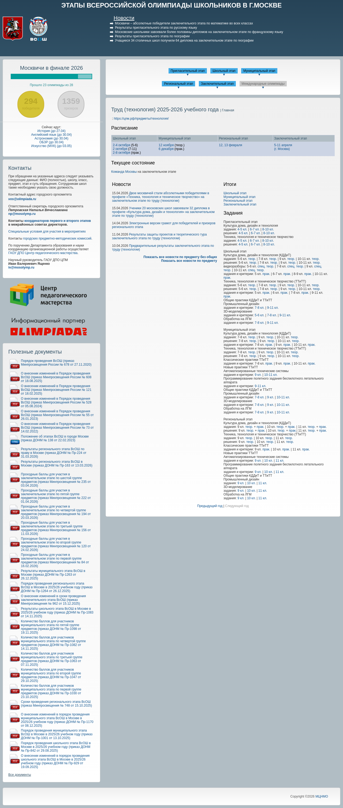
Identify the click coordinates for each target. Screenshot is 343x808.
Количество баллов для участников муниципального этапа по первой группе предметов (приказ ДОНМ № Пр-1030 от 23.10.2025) (51, 691)
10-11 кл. (271, 375)
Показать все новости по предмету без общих (180, 257)
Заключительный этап (217, 84)
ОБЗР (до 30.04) (51, 142)
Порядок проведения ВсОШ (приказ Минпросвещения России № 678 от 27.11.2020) (56, 362)
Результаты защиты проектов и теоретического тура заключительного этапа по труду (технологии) (159, 236)
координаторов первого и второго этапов (57, 221)
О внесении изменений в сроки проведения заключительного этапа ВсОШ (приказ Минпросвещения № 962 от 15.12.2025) (53, 599)
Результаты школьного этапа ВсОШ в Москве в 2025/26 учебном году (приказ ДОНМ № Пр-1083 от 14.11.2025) (57, 612)
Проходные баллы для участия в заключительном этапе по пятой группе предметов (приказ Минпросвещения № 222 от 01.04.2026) (56, 496)
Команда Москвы (124, 172)
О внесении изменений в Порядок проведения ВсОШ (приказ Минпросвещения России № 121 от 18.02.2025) (56, 389)
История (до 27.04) (52, 131)
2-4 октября (121, 145)
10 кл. (268, 460)
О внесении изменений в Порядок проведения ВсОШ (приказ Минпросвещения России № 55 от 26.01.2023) (57, 415)
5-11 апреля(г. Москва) (283, 147)
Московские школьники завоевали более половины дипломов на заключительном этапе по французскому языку (199, 32)
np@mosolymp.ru (22, 214)
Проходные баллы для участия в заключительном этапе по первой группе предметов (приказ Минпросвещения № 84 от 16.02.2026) (55, 560)
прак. (266, 274)
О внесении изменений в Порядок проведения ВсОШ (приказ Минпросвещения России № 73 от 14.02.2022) (57, 427)
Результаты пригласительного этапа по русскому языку (156, 28)
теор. (252, 259)
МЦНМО (321, 796)
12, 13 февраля (230, 145)
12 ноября (166, 145)
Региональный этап (178, 84)
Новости (124, 18)
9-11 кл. (273, 308)
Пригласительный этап (188, 71)
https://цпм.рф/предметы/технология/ (141, 118)
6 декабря (166, 149)
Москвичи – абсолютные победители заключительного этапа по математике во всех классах (184, 23)
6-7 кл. (255, 229)
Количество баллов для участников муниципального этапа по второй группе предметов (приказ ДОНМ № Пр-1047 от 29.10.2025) (51, 675)
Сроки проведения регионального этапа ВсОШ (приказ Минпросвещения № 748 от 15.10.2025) (56, 703)
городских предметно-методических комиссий (57, 238)
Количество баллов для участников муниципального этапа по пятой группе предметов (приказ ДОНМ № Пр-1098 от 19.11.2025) (51, 626)
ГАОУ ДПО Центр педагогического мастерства (42, 253)
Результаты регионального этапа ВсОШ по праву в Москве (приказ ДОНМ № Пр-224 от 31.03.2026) (53, 452)
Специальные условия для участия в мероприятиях (47, 231)
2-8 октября (121, 153)
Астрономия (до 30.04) (51, 138)
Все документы (19, 775)
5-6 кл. (259, 315)
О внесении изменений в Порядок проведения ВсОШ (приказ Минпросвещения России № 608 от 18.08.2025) (56, 377)
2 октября (120, 149)
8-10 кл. (268, 229)
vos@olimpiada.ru (22, 199)
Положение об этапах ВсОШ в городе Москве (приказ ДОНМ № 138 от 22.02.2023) (55, 438)
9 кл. (258, 375)
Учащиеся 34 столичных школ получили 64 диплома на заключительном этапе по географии (184, 40)
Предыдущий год (209, 506)
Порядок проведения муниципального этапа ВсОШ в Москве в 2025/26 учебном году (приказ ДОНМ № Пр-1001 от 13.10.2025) (56, 734)
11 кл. (279, 460)
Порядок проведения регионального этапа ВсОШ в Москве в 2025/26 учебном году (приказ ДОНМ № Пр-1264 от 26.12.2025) (56, 587)
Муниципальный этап (259, 71)
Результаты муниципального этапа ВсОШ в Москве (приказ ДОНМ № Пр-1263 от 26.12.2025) (53, 574)
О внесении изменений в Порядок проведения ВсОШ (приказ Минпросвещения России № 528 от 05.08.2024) (56, 402)
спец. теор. (266, 266)
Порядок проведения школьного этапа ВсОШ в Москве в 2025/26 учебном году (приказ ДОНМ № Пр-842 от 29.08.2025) (56, 746)
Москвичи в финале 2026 (51, 68)
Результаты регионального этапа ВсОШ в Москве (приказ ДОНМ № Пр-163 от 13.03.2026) (56, 463)
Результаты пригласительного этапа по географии (152, 36)
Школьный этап (224, 71)
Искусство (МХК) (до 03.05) (51, 146)
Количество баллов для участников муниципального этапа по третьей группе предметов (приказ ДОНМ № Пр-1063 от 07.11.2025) (52, 659)
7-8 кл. (259, 308)
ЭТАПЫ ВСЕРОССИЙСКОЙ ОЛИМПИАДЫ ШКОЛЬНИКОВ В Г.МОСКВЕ (171, 5)
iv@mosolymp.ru (21, 267)
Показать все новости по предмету (189, 261)
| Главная (227, 110)
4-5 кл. (242, 229)
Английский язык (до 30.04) (51, 135)
